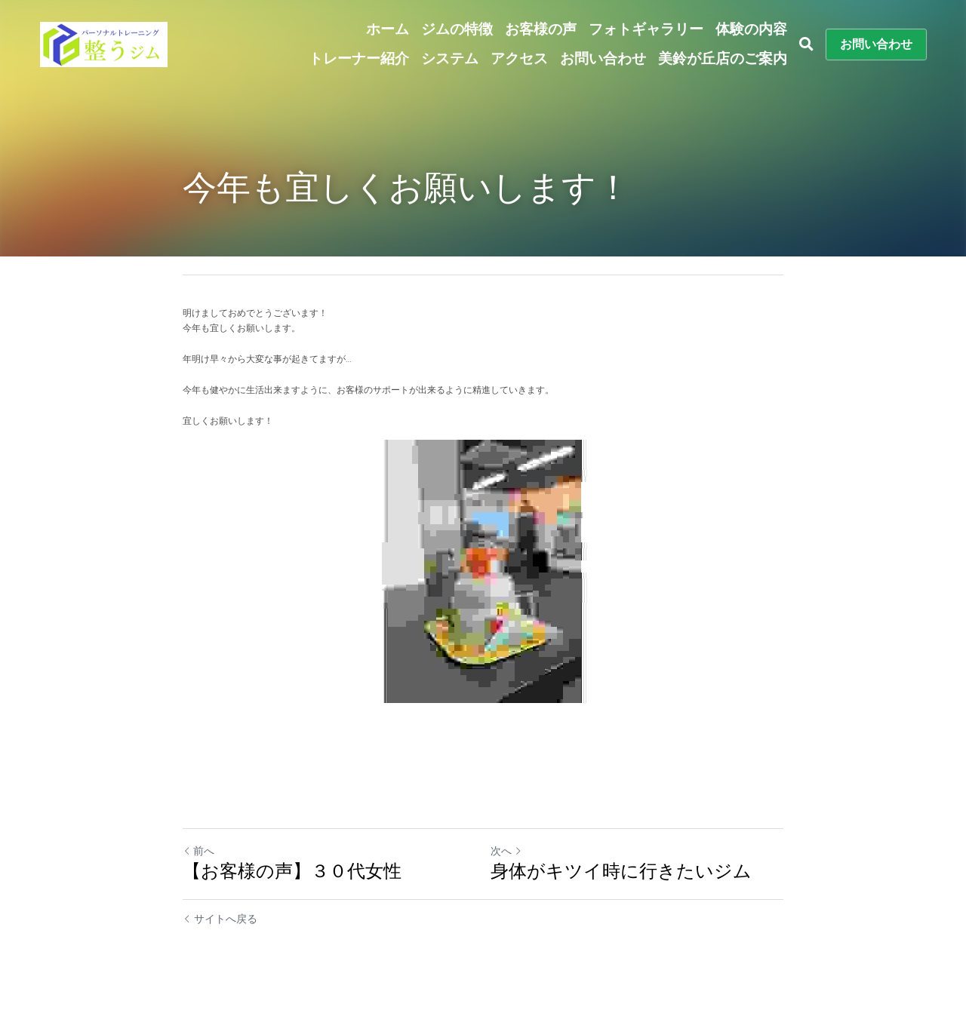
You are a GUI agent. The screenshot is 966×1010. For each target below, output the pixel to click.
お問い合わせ (876, 44)
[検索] (806, 44)
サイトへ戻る (220, 919)
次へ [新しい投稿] (506, 851)
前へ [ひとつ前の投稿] (198, 851)
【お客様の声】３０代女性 (292, 871)
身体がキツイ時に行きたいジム (621, 871)
